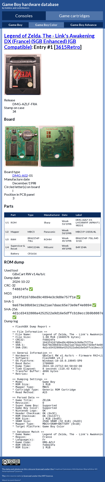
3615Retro (67, 47)
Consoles (24, 15)
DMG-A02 (20, 175)
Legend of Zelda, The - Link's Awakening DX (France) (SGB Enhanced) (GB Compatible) (49, 41)
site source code (13, 474)
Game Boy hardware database (52, 5)
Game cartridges (74, 15)
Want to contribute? (11, 478)
